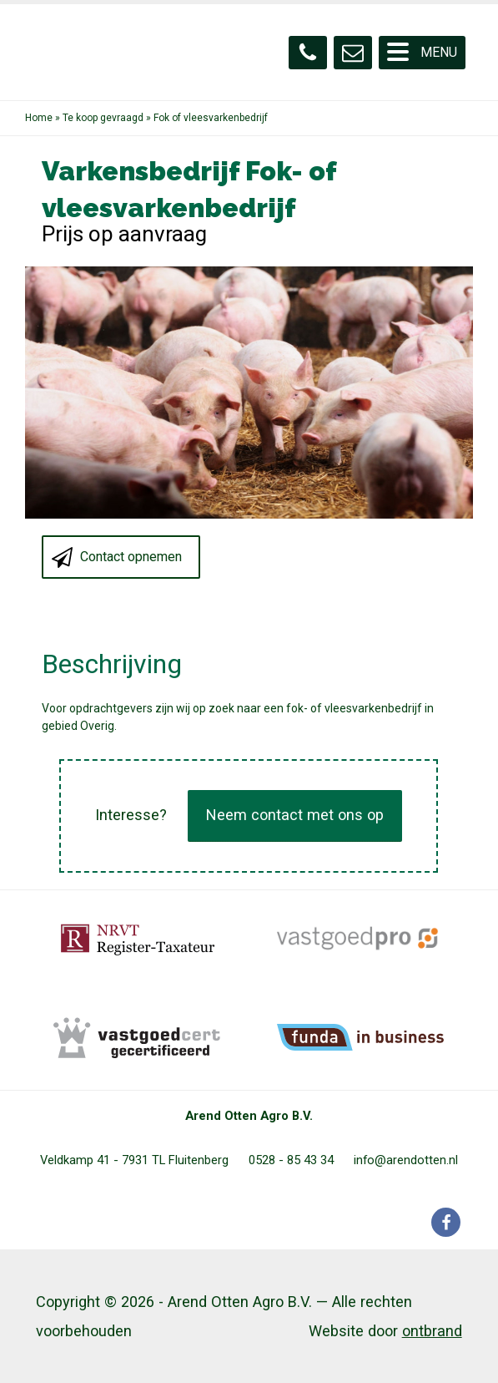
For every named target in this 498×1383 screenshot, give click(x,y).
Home (39, 118)
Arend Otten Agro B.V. (249, 1115)
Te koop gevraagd (103, 118)
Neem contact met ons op (295, 814)
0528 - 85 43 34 (291, 1160)
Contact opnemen (131, 557)
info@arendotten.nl (406, 1160)
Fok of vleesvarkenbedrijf (210, 118)
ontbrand (432, 1331)
